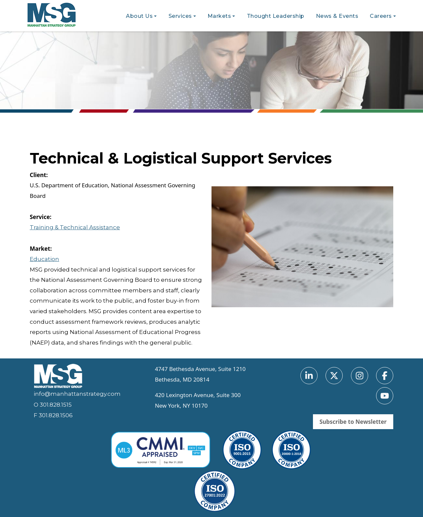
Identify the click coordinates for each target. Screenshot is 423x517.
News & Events (337, 16)
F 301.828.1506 (53, 415)
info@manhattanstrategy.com (77, 393)
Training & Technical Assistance (75, 227)
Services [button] (180, 16)
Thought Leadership (275, 16)
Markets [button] (219, 16)
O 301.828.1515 (53, 404)
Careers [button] (381, 16)
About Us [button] (139, 16)
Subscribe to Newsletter (353, 421)
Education (44, 259)
